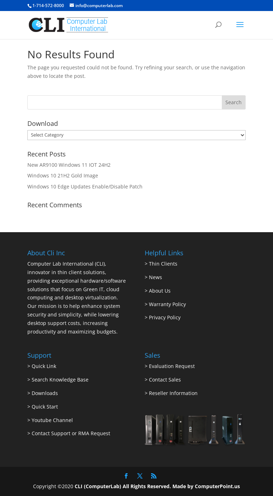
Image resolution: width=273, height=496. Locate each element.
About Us (160, 290)
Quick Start (45, 406)
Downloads (45, 393)
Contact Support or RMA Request (71, 433)
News (155, 277)
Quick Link (44, 366)
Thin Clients (163, 263)
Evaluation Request (172, 366)
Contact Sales (165, 379)
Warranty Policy (167, 304)
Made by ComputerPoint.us (206, 486)
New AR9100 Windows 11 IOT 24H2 (69, 164)
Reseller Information (173, 393)
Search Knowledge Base (59, 379)
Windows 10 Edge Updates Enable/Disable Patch (85, 186)
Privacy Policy (165, 317)
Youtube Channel (52, 420)
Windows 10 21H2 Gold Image (62, 175)
